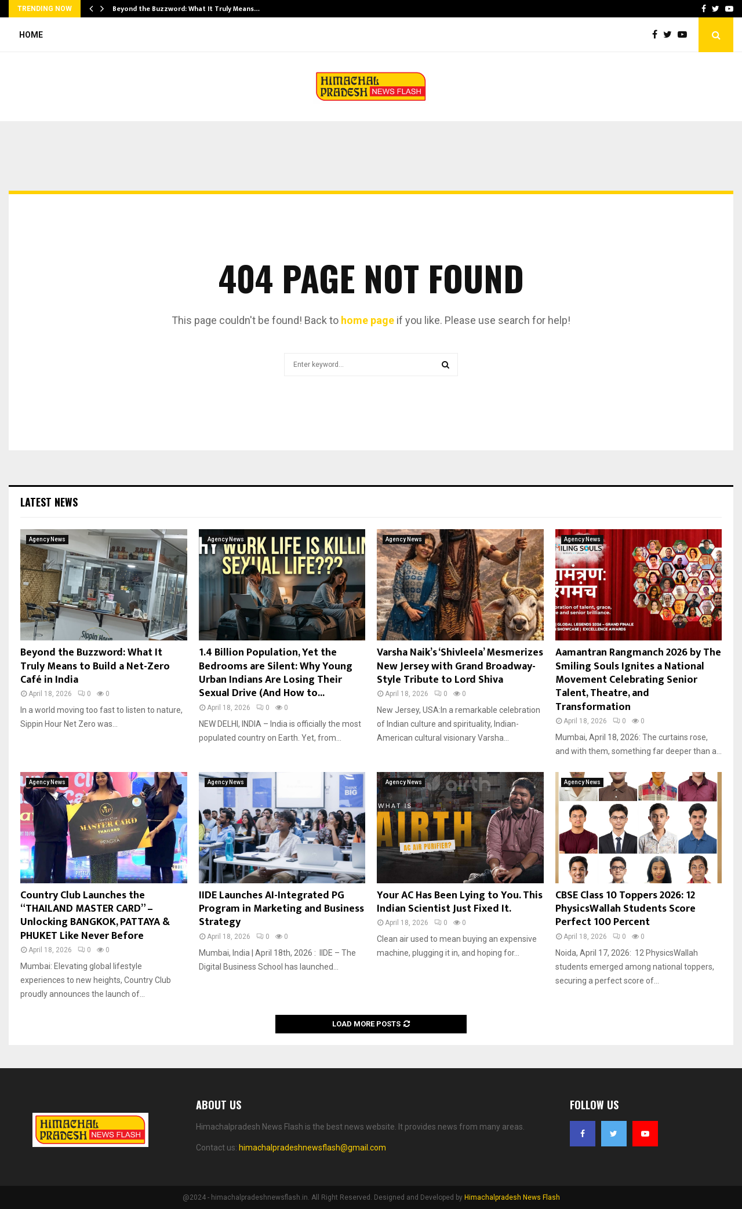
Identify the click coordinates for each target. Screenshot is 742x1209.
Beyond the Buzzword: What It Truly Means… (186, 8)
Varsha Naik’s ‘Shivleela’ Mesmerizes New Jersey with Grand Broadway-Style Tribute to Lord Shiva (460, 666)
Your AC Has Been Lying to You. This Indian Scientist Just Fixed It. (460, 902)
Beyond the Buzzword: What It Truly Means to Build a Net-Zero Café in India (95, 666)
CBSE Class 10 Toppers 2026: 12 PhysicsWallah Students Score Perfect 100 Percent (625, 909)
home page (367, 320)
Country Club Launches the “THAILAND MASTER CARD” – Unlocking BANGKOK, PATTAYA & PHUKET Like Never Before (95, 916)
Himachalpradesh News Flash (512, 1197)
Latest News (49, 501)
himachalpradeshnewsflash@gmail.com (312, 1147)
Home (31, 34)
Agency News (47, 539)
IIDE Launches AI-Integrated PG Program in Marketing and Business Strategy (281, 909)
